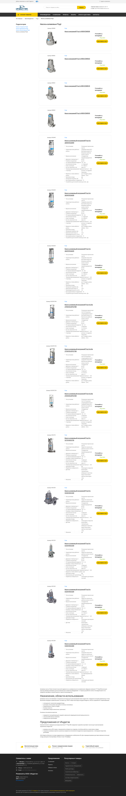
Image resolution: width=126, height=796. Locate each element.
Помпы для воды (69, 768)
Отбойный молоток (70, 774)
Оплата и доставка (84, 14)
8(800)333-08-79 (103, 6)
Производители (45, 14)
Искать (81, 7)
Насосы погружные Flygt (22, 26)
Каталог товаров (25, 14)
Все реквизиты (20, 780)
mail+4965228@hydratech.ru (101, 8)
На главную (19, 18)
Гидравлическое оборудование (73, 765)
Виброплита (80, 774)
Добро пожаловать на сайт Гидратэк (24, 1)
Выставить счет (102, 41)
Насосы (67, 762)
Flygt (37, 18)
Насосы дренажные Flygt (22, 28)
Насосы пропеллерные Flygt (23, 30)
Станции (73, 762)
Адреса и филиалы (105, 1)
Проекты (66, 14)
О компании (56, 14)
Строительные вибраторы (72, 771)
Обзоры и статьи (52, 767)
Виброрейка (68, 780)
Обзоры (73, 14)
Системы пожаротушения (71, 777)
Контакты (96, 14)
